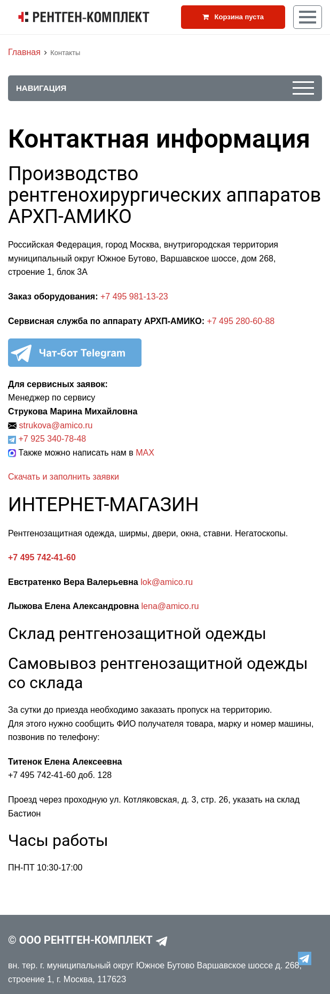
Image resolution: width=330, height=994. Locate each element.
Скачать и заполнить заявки (63, 476)
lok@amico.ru (166, 582)
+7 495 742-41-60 (42, 557)
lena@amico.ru (170, 606)
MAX (145, 452)
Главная (24, 52)
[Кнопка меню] (307, 17)
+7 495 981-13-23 (133, 296)
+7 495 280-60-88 (240, 321)
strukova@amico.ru (55, 425)
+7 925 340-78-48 (52, 438)
